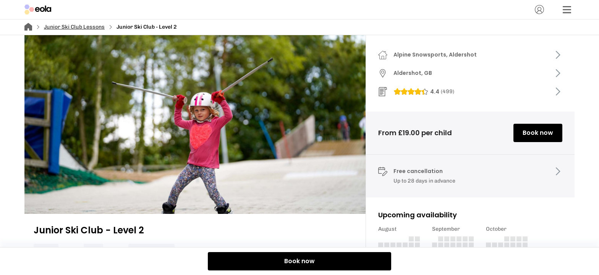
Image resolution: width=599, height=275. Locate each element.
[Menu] (567, 9)
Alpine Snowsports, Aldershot (435, 54)
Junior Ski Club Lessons (74, 27)
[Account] (539, 9)
